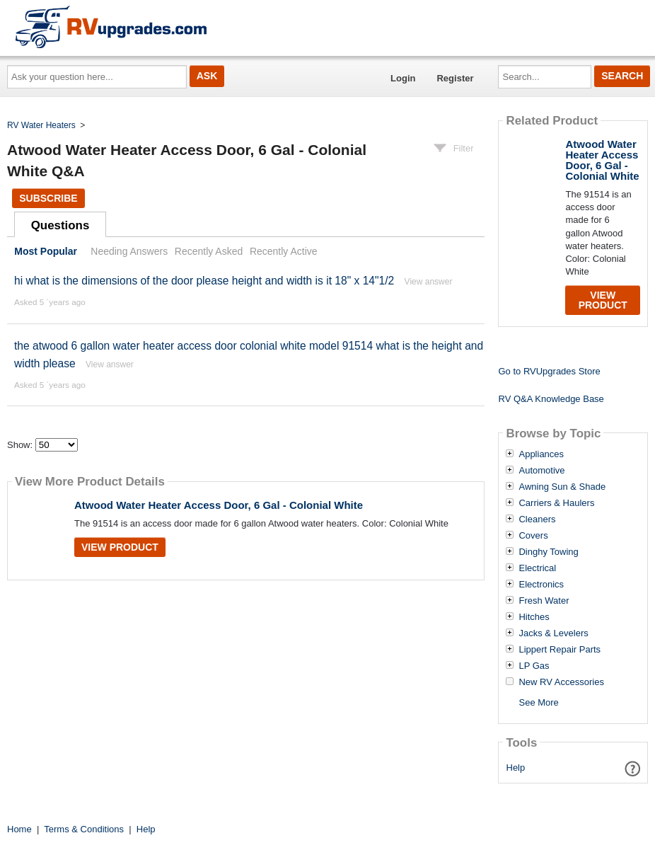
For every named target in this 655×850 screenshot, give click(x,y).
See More (538, 702)
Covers (532, 536)
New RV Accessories (560, 682)
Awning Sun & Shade (561, 487)
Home (19, 829)
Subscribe (48, 198)
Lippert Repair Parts (559, 650)
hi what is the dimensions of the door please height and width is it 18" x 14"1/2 (204, 281)
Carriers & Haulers (556, 503)
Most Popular (45, 251)
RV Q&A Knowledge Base (550, 399)
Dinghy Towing (548, 552)
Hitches (533, 617)
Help (516, 767)
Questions (60, 225)
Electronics (541, 585)
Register (454, 78)
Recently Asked (209, 251)
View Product (119, 547)
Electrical (537, 568)
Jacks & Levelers (553, 633)
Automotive (541, 471)
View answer (429, 282)
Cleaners (536, 519)
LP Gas (533, 666)
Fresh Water (543, 601)
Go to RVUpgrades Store (549, 371)
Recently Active (284, 251)
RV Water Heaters (41, 125)
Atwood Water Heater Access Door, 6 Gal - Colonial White (218, 505)
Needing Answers (129, 251)
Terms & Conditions (84, 829)
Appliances (541, 454)
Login (402, 78)
